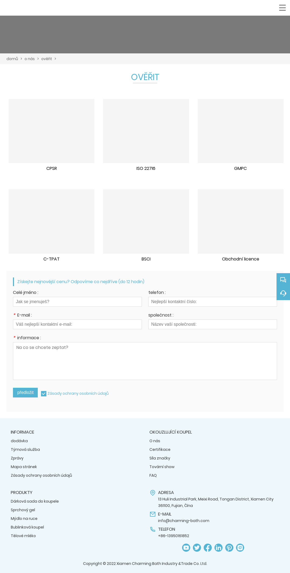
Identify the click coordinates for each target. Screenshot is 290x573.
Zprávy (17, 458)
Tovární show (162, 466)
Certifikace (159, 449)
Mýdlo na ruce (24, 518)
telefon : (157, 293)
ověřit (46, 58)
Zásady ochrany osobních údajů (78, 393)
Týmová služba (25, 449)
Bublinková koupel (27, 527)
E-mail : (22, 315)
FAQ (153, 475)
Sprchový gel (23, 510)
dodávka (19, 441)
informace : (27, 338)
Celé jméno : (25, 293)
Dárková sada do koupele (35, 501)
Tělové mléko (23, 535)
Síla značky (159, 458)
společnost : (160, 315)
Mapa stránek (24, 466)
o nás (30, 58)
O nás (154, 441)
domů (12, 58)
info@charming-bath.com (183, 520)
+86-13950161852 (173, 535)
